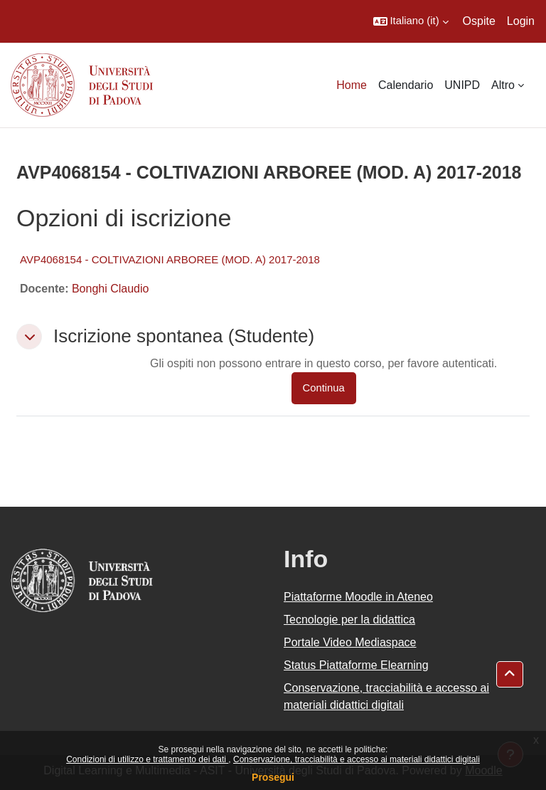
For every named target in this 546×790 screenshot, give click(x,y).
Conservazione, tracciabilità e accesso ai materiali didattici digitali (356, 759)
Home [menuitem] (351, 85)
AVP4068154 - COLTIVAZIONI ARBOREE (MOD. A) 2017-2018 (170, 259)
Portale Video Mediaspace (350, 642)
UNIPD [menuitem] (462, 85)
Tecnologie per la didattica (349, 619)
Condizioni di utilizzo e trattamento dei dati (147, 759)
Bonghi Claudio (110, 289)
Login (521, 21)
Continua (324, 388)
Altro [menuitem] (503, 85)
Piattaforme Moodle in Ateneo (358, 597)
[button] (411, 21)
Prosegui (273, 777)
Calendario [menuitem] (405, 85)
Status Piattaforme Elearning (356, 665)
